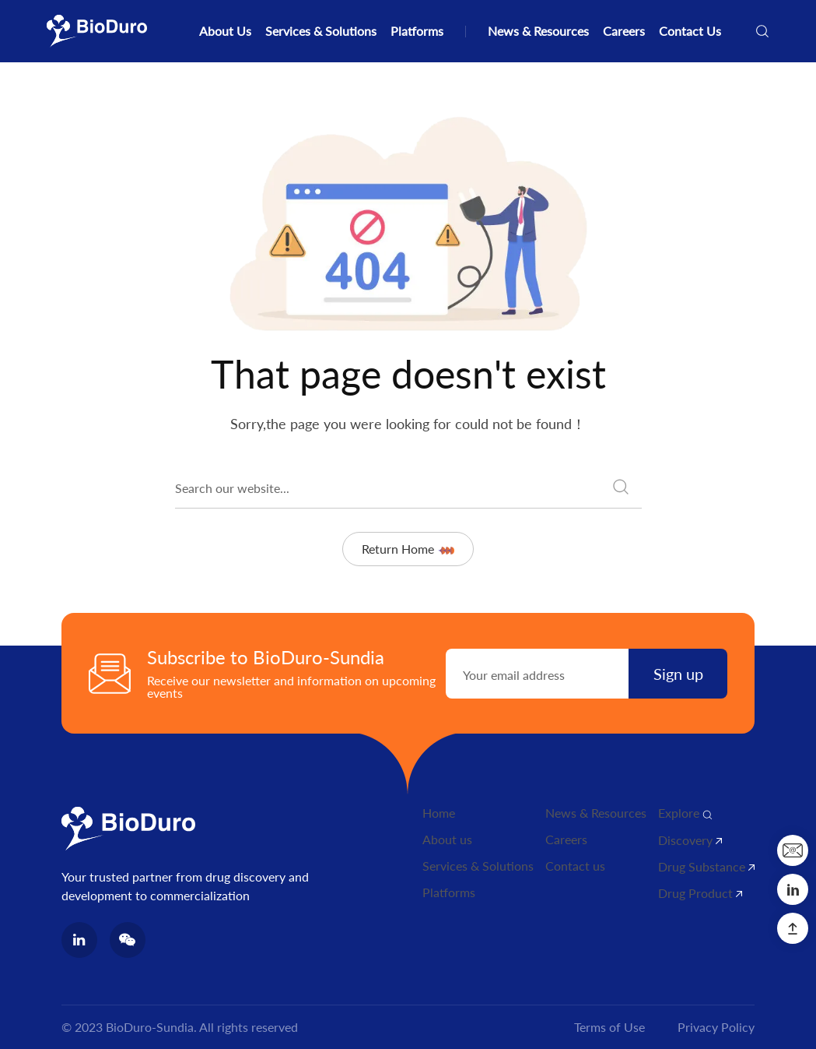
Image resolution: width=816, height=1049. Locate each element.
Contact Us (690, 30)
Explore (685, 812)
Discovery (690, 840)
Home (438, 812)
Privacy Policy (716, 1026)
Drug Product (700, 892)
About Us (225, 30)
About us (447, 839)
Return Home (408, 548)
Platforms (416, 30)
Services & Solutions (320, 30)
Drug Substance (706, 866)
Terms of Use (609, 1026)
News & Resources (538, 30)
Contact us (575, 865)
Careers (624, 30)
